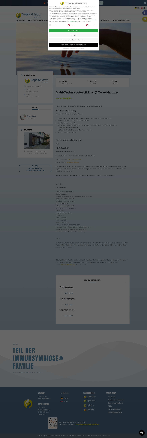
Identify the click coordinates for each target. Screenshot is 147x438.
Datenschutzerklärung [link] (90, 20)
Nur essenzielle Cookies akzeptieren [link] (73, 40)
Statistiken (71, 25)
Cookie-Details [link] (66, 48)
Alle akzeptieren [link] (73, 30)
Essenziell (53, 25)
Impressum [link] (82, 48)
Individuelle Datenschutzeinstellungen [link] (73, 45)
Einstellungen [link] (73, 21)
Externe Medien (91, 25)
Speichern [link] (73, 35)
